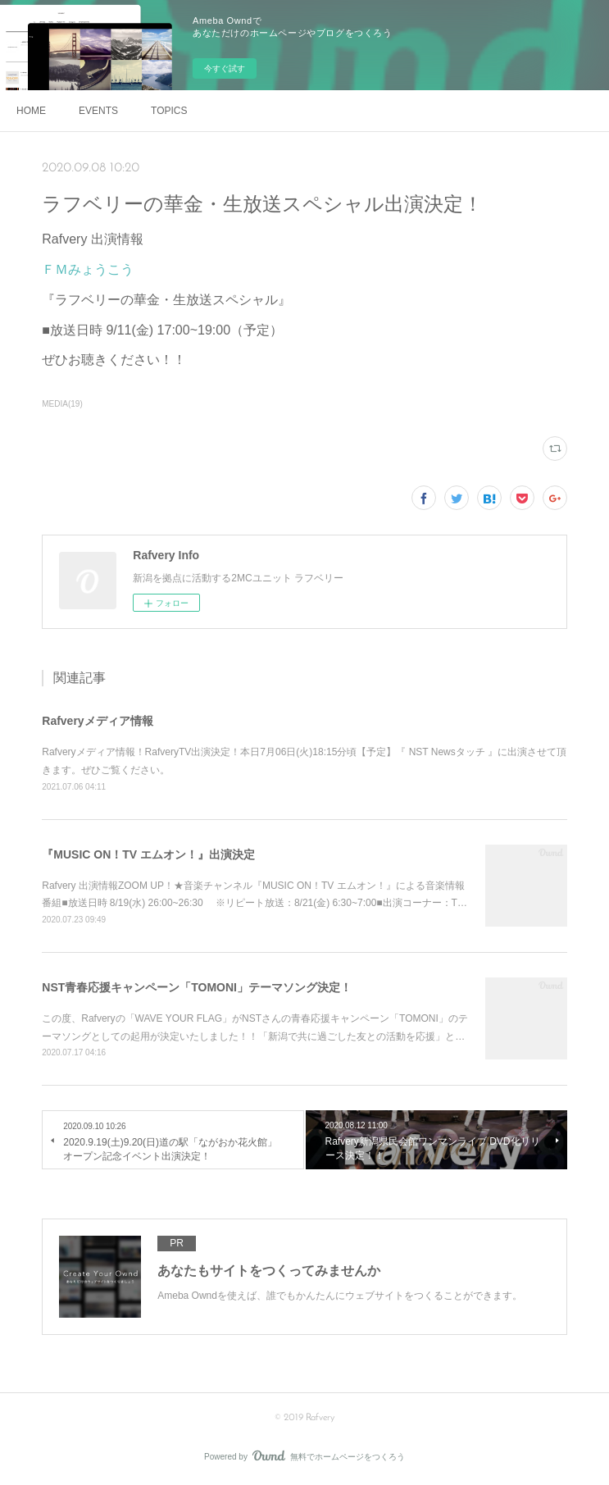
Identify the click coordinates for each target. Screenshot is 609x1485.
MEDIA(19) (62, 403)
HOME (31, 110)
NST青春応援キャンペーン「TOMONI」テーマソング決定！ (197, 987)
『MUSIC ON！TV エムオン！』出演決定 (148, 854)
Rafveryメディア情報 (97, 720)
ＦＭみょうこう (88, 269)
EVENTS (98, 110)
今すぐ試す (224, 68)
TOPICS (169, 110)
